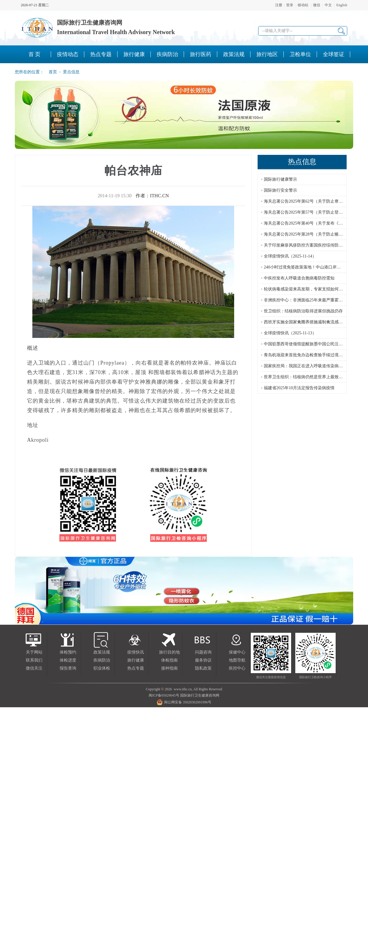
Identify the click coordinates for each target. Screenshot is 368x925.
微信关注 (34, 668)
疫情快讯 (135, 652)
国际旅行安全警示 (280, 190)
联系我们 (34, 660)
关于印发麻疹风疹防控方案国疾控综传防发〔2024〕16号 (316, 245)
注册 (278, 5)
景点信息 (71, 71)
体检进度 (68, 660)
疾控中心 (237, 668)
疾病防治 (101, 660)
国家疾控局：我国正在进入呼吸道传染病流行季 (307, 366)
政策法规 (101, 652)
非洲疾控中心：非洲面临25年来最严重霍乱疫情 (307, 300)
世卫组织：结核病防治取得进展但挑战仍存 (303, 311)
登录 (289, 5)
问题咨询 (203, 652)
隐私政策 (203, 668)
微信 (316, 5)
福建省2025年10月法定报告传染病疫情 (299, 388)
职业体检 (101, 668)
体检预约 (68, 652)
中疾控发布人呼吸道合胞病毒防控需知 (299, 278)
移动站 (303, 5)
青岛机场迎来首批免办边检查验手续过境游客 (305, 355)
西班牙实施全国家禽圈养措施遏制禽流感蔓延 (305, 322)
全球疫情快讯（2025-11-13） (290, 333)
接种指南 (169, 668)
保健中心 (237, 652)
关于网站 (34, 652)
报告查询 (68, 668)
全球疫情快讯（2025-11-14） (290, 256)
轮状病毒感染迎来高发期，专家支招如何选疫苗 (307, 289)
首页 (51, 71)
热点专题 (135, 668)
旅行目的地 (169, 652)
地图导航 (237, 660)
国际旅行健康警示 (280, 179)
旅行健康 (135, 660)
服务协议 (203, 660)
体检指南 (169, 660)
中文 (328, 5)
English (341, 5)
